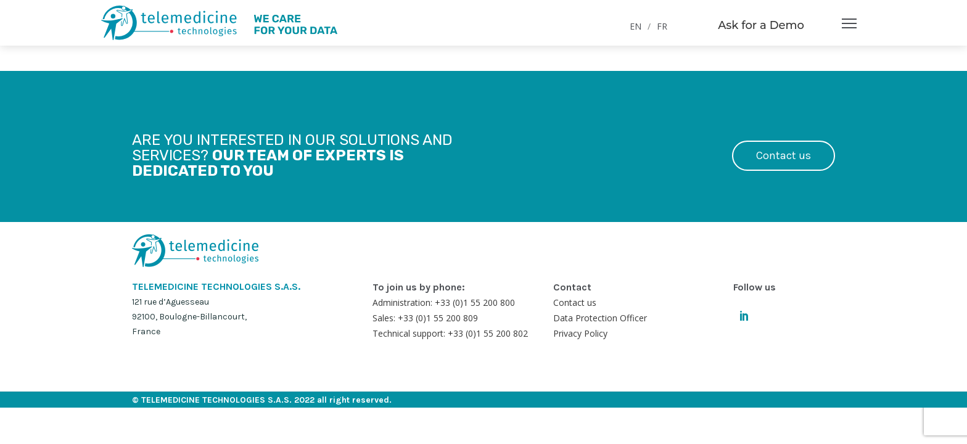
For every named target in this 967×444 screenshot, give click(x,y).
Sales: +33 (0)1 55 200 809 (425, 318)
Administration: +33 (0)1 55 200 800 (443, 302)
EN (635, 26)
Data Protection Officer (600, 318)
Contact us (783, 155)
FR (662, 26)
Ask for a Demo (761, 25)
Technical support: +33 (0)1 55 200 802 (450, 333)
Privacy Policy (580, 333)
